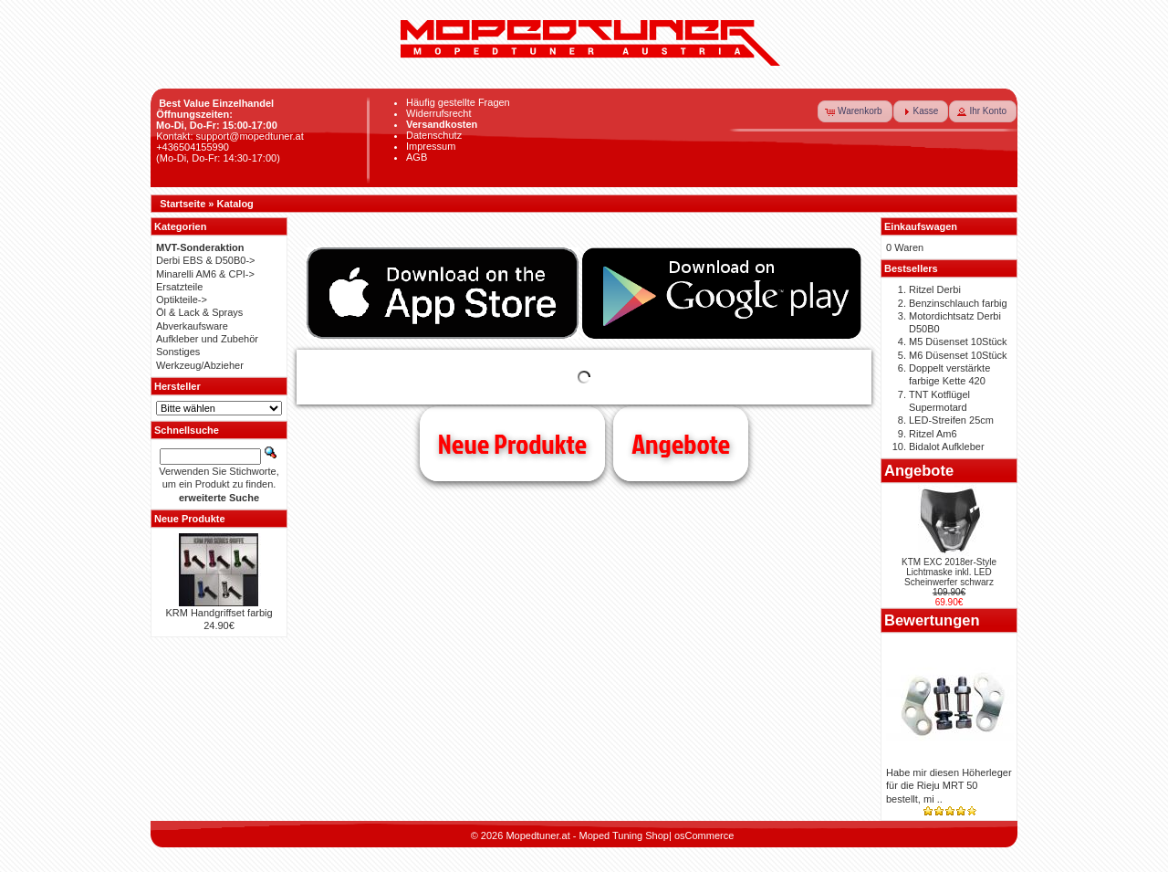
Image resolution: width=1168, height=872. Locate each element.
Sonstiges (178, 351)
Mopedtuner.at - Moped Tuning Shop (587, 835)
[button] (855, 111)
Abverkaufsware (192, 325)
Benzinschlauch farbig (958, 303)
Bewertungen (932, 620)
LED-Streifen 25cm (951, 420)
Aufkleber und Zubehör (207, 338)
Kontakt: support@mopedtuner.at (230, 136)
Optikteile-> (181, 299)
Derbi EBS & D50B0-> (206, 260)
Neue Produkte (512, 444)
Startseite (182, 203)
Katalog (235, 203)
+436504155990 (192, 147)
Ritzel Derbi (935, 289)
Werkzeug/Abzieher (200, 365)
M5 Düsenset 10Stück (958, 341)
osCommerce (704, 835)
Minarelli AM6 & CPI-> (205, 273)
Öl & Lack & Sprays (199, 312)
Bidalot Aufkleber (947, 446)
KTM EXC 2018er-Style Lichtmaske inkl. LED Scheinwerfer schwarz (949, 572)
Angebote (680, 444)
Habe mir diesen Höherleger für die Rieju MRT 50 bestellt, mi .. (949, 785)
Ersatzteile (179, 286)
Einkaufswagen (920, 226)
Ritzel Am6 (933, 433)
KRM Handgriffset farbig (218, 612)
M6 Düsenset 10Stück (958, 355)
